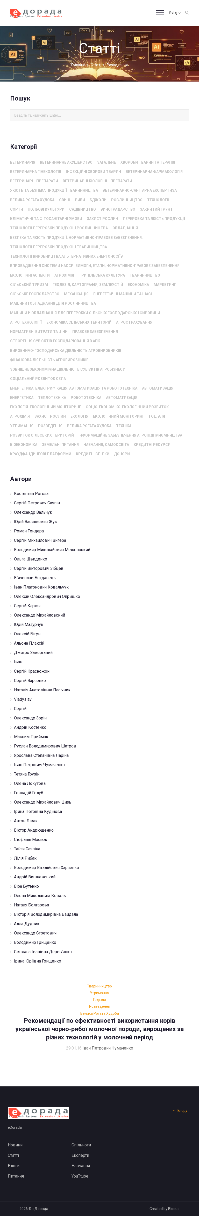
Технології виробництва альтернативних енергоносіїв (66, 256)
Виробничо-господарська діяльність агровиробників (65, 351)
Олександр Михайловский (39, 615)
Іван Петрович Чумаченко (39, 764)
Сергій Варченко (30, 680)
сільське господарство (34, 294)
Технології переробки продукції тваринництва (58, 247)
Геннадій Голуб (28, 792)
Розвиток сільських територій (42, 435)
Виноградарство (118, 209)
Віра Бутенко (26, 886)
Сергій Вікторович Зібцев (38, 568)
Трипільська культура (102, 275)
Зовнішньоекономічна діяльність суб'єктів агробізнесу (67, 369)
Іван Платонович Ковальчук (41, 587)
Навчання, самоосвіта (106, 445)
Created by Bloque (165, 1209)
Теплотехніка (52, 398)
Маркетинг (165, 285)
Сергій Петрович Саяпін (37, 502)
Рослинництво (127, 200)
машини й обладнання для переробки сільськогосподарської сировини (85, 313)
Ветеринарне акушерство (66, 162)
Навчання (81, 1165)
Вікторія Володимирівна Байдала (46, 914)
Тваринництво (145, 275)
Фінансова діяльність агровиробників (49, 360)
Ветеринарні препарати (34, 181)
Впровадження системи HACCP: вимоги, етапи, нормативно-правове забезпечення (95, 266)
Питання (16, 1176)
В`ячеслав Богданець (35, 577)
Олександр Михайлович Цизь (42, 802)
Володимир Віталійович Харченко (46, 867)
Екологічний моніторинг (118, 416)
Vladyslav (23, 699)
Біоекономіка (23, 445)
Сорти (16, 209)
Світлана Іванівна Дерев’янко (43, 951)
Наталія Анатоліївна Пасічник (42, 689)
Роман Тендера (29, 531)
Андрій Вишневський (34, 876)
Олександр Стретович (35, 933)
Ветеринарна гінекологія (35, 172)
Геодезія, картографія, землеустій (88, 285)
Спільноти (81, 1144)
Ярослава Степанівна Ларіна (41, 755)
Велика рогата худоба (32, 200)
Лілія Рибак (25, 858)
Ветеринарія (22, 162)
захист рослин (102, 219)
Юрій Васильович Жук (35, 521)
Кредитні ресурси (152, 445)
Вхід (175, 13)
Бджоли (98, 200)
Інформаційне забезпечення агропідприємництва (130, 435)
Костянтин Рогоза (31, 493)
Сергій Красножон (31, 671)
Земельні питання (60, 445)
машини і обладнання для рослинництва (53, 303)
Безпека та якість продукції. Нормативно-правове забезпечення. (76, 238)
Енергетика (21, 398)
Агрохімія (64, 275)
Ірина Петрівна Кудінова (38, 811)
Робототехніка (86, 398)
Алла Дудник (26, 923)
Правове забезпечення (95, 332)
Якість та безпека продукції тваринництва (54, 190)
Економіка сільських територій (78, 322)
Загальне (106, 162)
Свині (64, 200)
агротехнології (26, 322)
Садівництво (82, 209)
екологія (79, 416)
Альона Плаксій (29, 643)
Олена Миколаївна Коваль (40, 895)
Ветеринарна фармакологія (154, 172)
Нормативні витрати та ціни (39, 332)
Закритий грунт (156, 209)
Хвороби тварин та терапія (147, 162)
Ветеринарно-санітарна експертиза (140, 190)
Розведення (50, 426)
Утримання (21, 426)
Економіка (138, 285)
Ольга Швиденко (30, 559)
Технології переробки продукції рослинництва (59, 228)
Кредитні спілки (92, 454)
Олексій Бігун (27, 633)
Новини (15, 1144)
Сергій (20, 708)
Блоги (13, 1165)
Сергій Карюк (27, 605)
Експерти (80, 1155)
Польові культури (46, 209)
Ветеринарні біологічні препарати (97, 181)
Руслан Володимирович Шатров (45, 746)
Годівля (157, 416)
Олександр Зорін (30, 718)
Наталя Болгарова (31, 905)
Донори (122, 454)
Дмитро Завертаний (33, 652)
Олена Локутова (30, 783)
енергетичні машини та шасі (122, 294)
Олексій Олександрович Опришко (47, 596)
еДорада (40, 1209)
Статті (96, 65)
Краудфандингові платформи (40, 454)
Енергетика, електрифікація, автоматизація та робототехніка (73, 388)
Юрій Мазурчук (28, 624)
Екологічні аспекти (30, 275)
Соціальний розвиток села (38, 379)
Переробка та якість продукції (154, 219)
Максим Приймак (31, 736)
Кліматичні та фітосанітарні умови (46, 219)
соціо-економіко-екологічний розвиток (127, 407)
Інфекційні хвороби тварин (93, 172)
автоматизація (157, 388)
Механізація (76, 294)
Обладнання (125, 228)
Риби (80, 200)
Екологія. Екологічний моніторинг (45, 407)
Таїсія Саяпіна (27, 848)
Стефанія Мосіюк (30, 839)
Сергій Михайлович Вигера (40, 540)
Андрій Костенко (30, 727)
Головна (78, 65)
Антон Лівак (26, 820)
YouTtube (80, 1176)
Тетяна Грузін (26, 774)
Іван (18, 661)
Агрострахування (134, 322)
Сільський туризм (29, 285)
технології (158, 200)
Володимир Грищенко (35, 942)
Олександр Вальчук (33, 512)
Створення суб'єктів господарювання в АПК (55, 341)
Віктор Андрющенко (34, 830)
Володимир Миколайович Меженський (52, 549)
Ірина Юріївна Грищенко (37, 961)
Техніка (123, 426)
